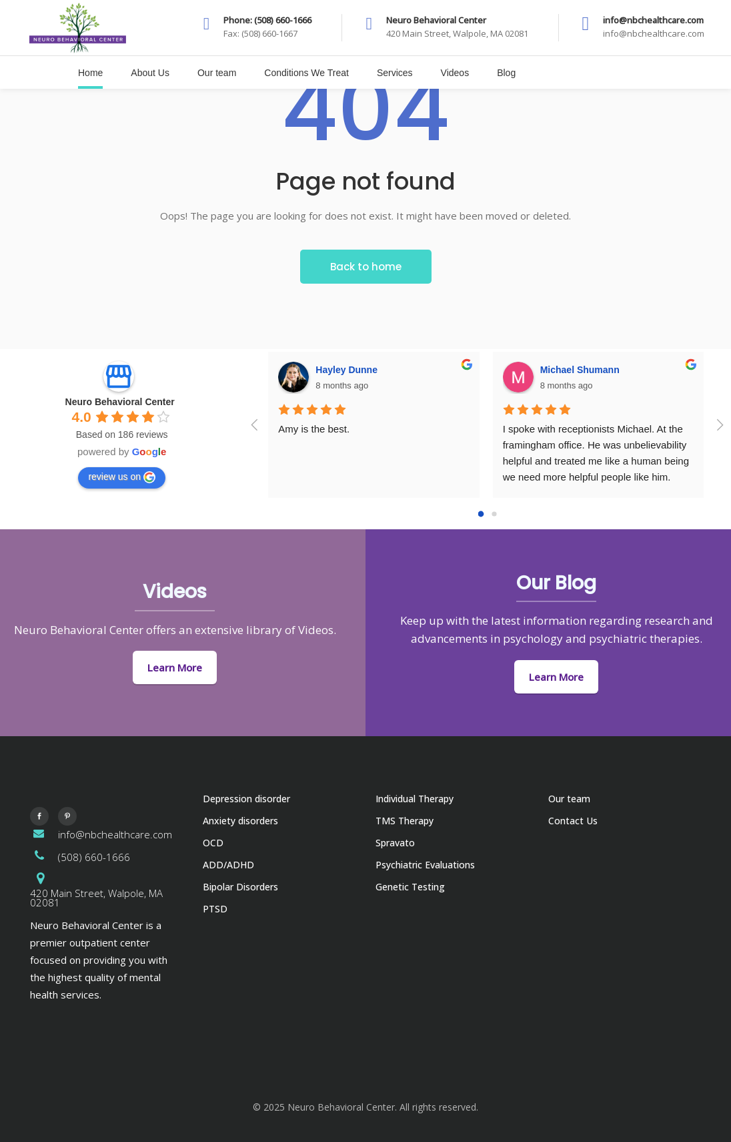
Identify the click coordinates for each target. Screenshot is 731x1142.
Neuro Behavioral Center (120, 401)
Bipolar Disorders (240, 886)
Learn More (174, 667)
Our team (569, 798)
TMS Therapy (405, 820)
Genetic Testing (410, 886)
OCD (213, 842)
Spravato (395, 842)
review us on (121, 477)
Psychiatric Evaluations (425, 864)
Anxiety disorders (240, 820)
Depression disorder (246, 798)
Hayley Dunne (346, 369)
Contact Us (573, 820)
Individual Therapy (415, 798)
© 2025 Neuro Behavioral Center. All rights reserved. (365, 1107)
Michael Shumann (580, 369)
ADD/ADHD (228, 864)
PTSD (215, 908)
